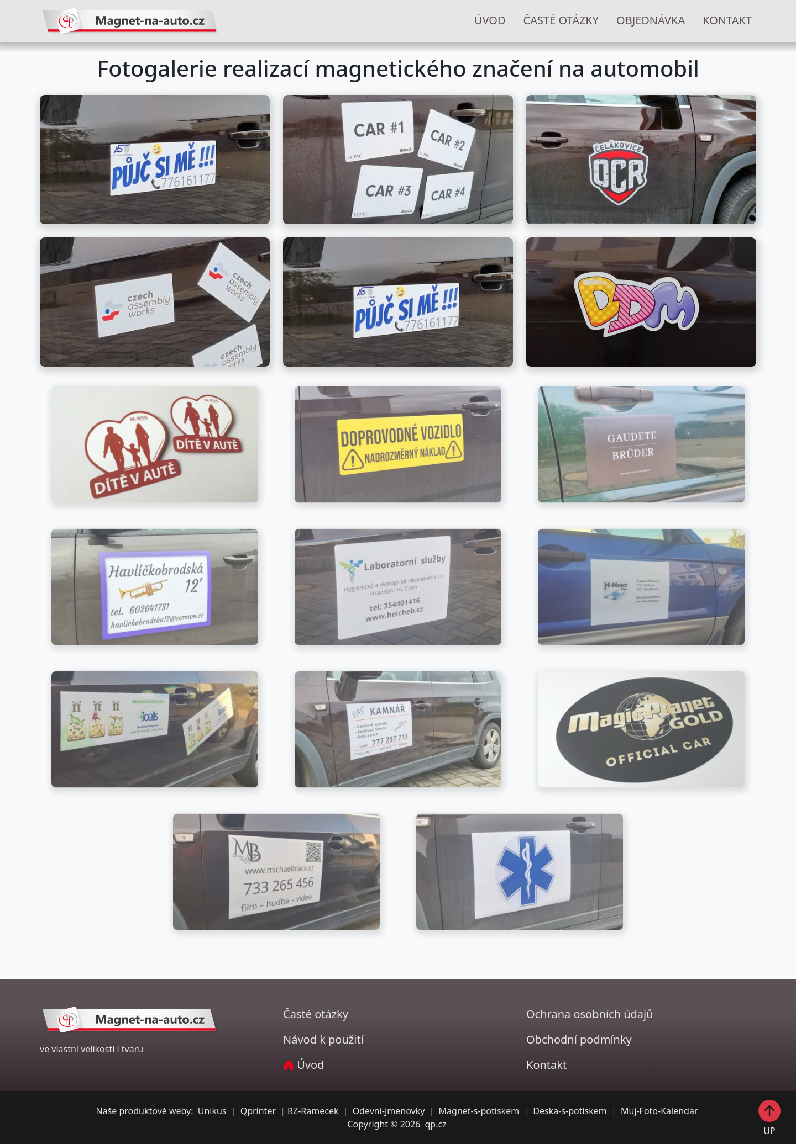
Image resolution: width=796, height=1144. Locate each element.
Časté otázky (315, 1014)
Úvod (303, 1064)
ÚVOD (490, 20)
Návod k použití (323, 1039)
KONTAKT (727, 20)
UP (769, 1117)
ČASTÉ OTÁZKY (561, 20)
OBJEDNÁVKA (650, 20)
